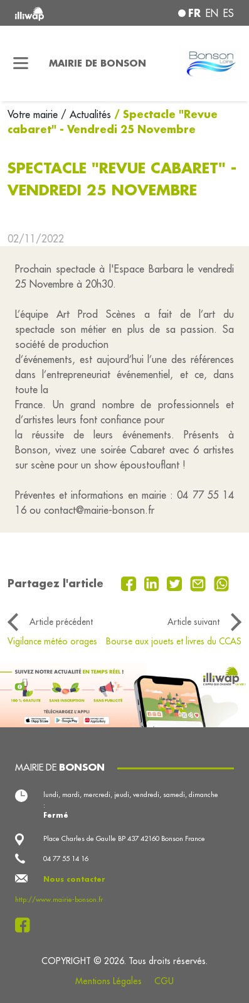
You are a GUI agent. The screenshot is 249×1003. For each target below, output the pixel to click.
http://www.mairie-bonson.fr (59, 899)
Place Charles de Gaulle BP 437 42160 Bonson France (124, 838)
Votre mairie (34, 114)
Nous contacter (74, 879)
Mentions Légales (108, 981)
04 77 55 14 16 (65, 858)
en (212, 13)
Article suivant (193, 621)
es (228, 13)
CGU (164, 981)
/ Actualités (86, 114)
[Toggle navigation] (20, 63)
